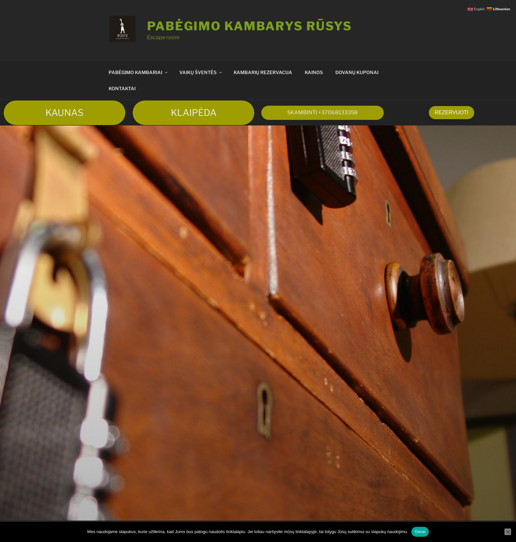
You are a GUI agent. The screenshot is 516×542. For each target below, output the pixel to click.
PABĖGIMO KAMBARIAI (138, 72)
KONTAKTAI (122, 88)
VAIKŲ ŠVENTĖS (201, 72)
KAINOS (314, 72)
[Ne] (507, 531)
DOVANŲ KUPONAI (356, 72)
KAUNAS (64, 112)
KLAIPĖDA (194, 112)
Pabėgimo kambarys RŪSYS (249, 26)
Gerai (420, 531)
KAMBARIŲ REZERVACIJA (263, 72)
